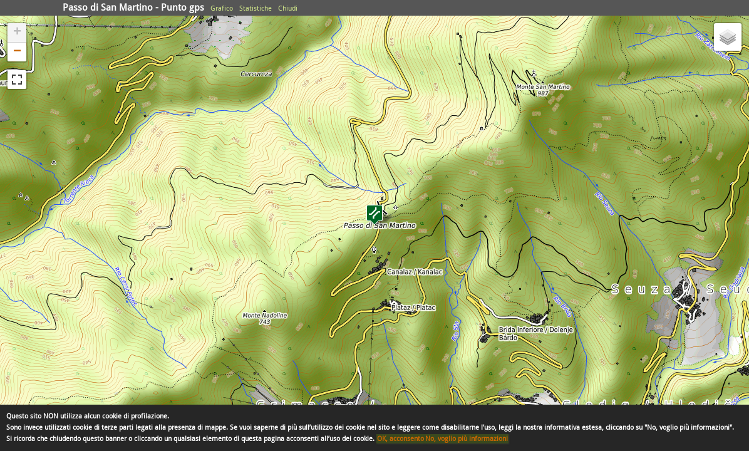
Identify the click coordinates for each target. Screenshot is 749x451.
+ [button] (17, 32)
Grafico (221, 8)
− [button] (17, 52)
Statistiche (255, 8)
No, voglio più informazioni (466, 439)
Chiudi (287, 8)
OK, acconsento (400, 439)
